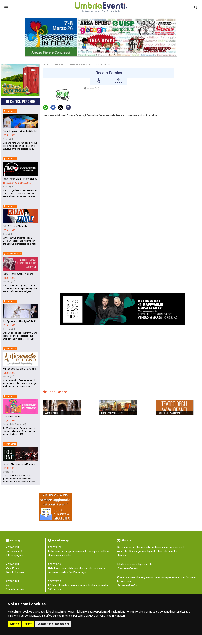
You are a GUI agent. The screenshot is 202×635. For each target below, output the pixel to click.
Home (45, 64)
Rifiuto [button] (28, 623)
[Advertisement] (189, 117)
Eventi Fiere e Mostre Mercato (79, 64)
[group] (101, 37)
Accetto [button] (14, 623)
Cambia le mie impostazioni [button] (53, 623)
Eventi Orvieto (57, 64)
